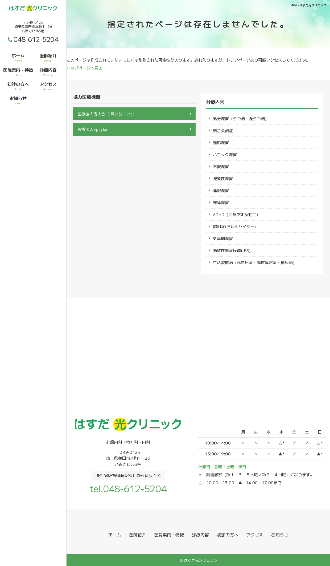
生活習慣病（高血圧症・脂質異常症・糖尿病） (255, 262)
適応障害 (221, 142)
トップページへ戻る (84, 68)
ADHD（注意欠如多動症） (236, 214)
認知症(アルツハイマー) (234, 226)
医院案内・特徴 (18, 72)
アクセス (48, 86)
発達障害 (221, 202)
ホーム (18, 57)
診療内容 (48, 72)
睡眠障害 (221, 190)
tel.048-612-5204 (128, 488)
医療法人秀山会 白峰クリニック (105, 113)
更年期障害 (223, 238)
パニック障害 (225, 154)
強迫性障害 (223, 178)
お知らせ (18, 100)
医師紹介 (48, 57)
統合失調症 (223, 130)
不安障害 (221, 166)
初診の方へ (18, 86)
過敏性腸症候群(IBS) (232, 250)
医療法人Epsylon (93, 129)
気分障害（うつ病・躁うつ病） (241, 118)
